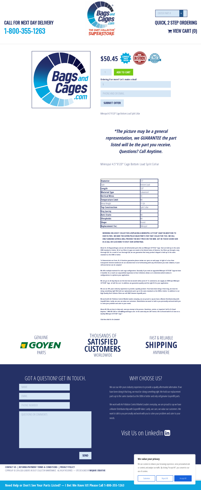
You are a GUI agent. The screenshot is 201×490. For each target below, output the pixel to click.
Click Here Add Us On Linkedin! (110, 319)
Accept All (183, 478)
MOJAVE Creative (97, 470)
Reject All (165, 478)
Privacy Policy (67, 467)
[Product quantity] (106, 72)
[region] (164, 469)
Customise (146, 478)
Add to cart (124, 72)
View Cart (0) (182, 30)
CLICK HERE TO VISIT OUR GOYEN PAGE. (128, 241)
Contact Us (10, 467)
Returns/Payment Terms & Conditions (38, 467)
